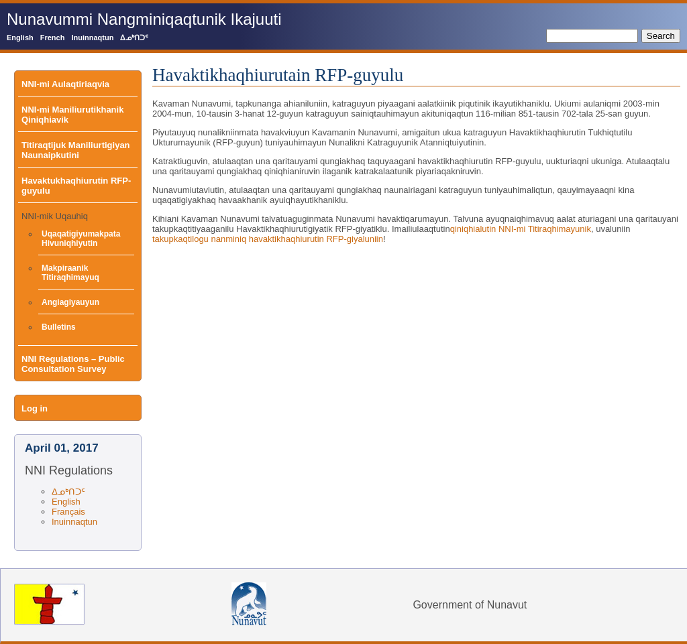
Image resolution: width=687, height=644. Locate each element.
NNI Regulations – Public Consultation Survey (73, 364)
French (52, 38)
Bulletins (59, 327)
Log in (34, 408)
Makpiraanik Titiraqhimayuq (70, 272)
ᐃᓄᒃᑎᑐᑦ (134, 38)
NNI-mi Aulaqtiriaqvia (65, 84)
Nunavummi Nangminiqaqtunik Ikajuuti (144, 19)
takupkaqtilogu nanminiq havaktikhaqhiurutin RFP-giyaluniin (267, 239)
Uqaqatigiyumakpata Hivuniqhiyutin (81, 238)
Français (68, 512)
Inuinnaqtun (92, 38)
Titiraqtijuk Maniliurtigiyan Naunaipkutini (75, 150)
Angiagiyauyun (70, 302)
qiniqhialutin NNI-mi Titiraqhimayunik (520, 229)
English (20, 38)
